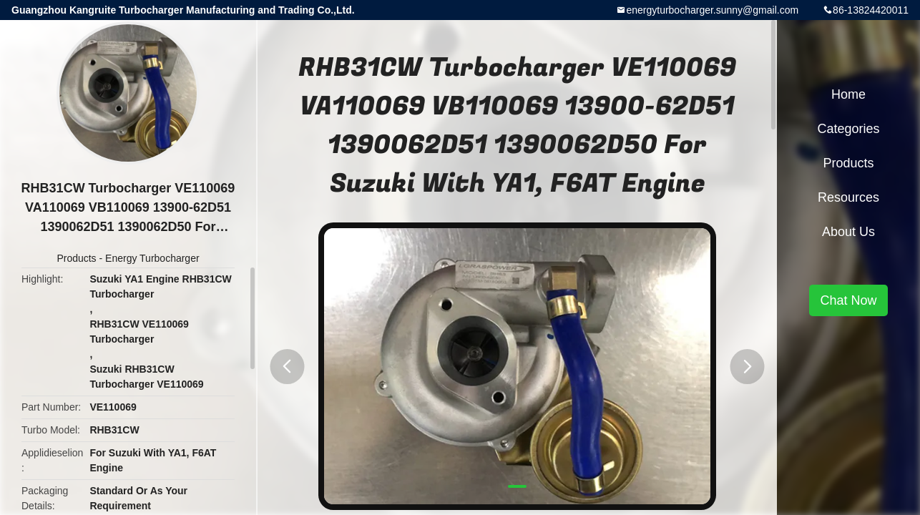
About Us (848, 232)
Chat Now (848, 300)
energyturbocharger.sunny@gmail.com (712, 10)
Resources (848, 197)
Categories (848, 129)
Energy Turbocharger (152, 258)
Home (848, 94)
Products (76, 258)
